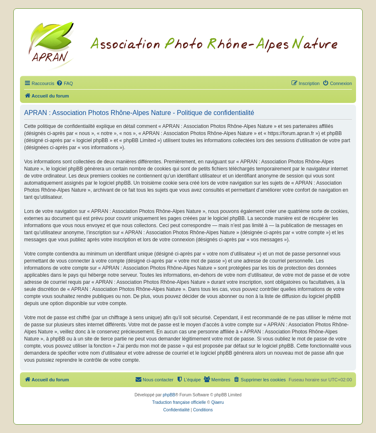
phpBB (169, 395)
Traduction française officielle (179, 402)
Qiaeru (217, 402)
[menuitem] (64, 83)
